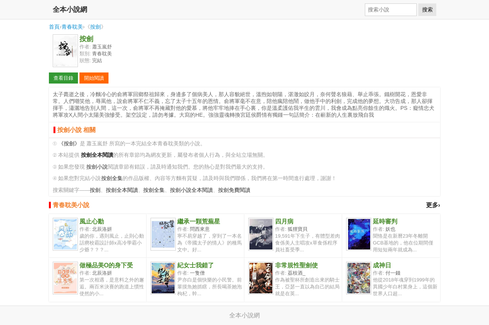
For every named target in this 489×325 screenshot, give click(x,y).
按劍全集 (112, 178)
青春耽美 (72, 27)
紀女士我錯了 (195, 265)
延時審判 (385, 221)
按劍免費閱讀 (234, 190)
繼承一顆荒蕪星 (198, 221)
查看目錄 (63, 78)
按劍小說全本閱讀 (191, 190)
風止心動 (91, 221)
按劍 (95, 27)
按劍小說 (97, 167)
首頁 (54, 27)
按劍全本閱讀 (122, 190)
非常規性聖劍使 (296, 265)
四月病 (284, 221)
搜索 (427, 9)
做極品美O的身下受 (106, 265)
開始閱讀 (94, 78)
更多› (433, 205)
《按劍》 (69, 143)
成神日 (382, 265)
